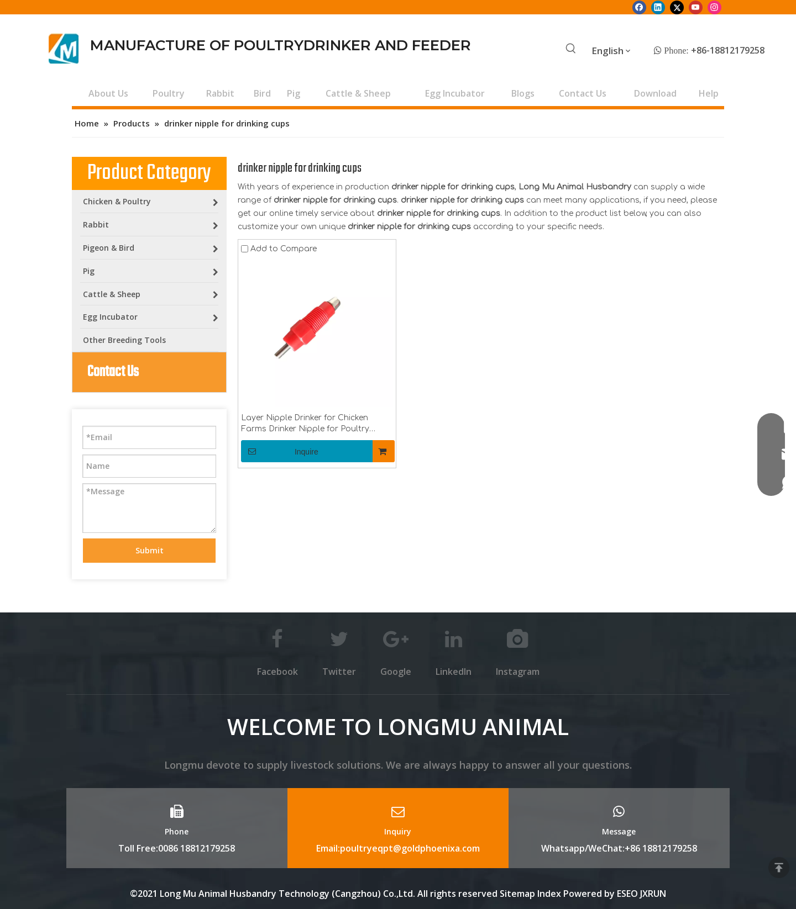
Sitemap (517, 893)
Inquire (279, 451)
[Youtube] (696, 7)
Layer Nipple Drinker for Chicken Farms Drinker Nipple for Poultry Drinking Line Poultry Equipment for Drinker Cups (311, 424)
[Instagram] (714, 7)
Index (550, 893)
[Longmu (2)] (64, 48)
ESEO (627, 893)
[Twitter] (677, 7)
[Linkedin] (658, 7)
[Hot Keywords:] (571, 49)
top (778, 867)
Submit (149, 550)
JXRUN (653, 893)
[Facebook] (639, 7)
